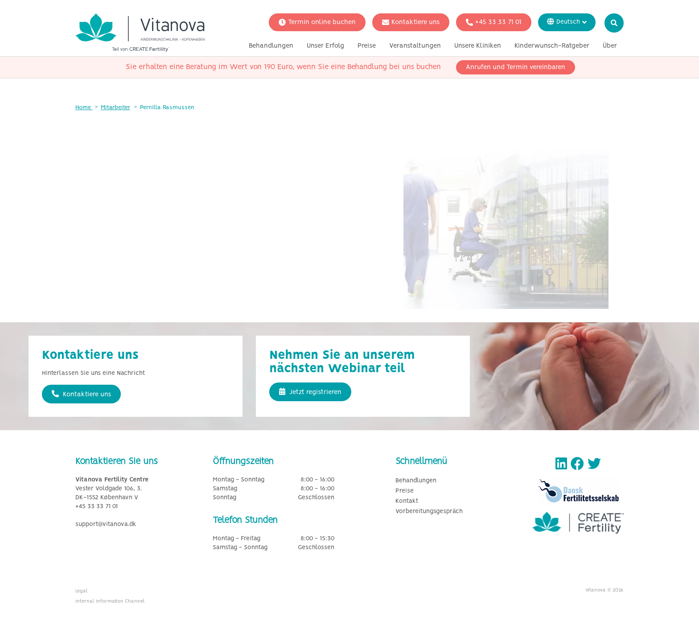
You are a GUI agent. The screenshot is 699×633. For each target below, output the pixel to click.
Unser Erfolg (325, 45)
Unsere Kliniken (477, 45)
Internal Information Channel (110, 601)
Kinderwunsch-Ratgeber (551, 45)
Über (610, 45)
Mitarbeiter (115, 107)
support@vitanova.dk (105, 524)
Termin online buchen (317, 22)
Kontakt (406, 501)
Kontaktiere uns (411, 22)
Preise (367, 45)
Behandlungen (271, 45)
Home (84, 107)
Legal (81, 591)
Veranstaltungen (415, 45)
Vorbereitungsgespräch (429, 511)
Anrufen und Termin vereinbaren (515, 67)
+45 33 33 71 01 (494, 22)
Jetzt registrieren (310, 392)
